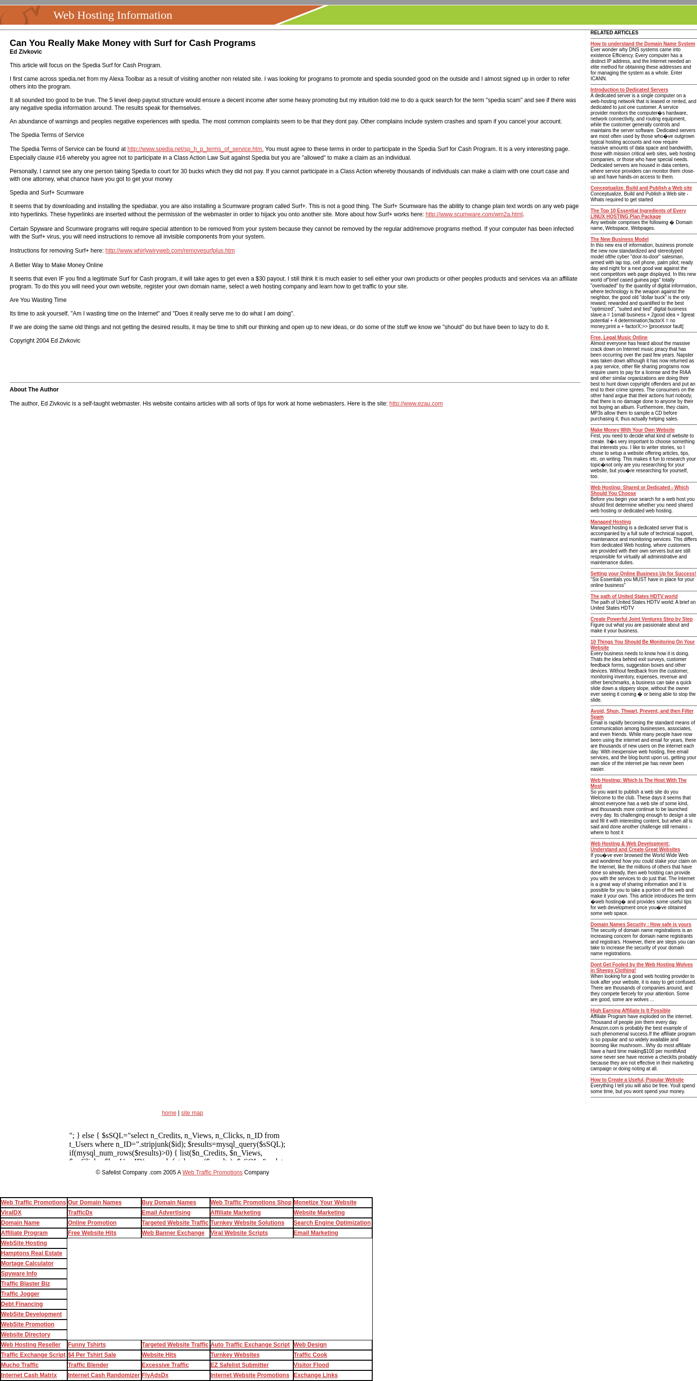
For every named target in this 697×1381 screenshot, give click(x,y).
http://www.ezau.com (416, 403)
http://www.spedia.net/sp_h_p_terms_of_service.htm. (195, 149)
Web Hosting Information (112, 15)
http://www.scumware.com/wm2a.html (474, 214)
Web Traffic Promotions (212, 1172)
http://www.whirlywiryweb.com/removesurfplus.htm (170, 250)
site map (192, 1113)
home (169, 1113)
